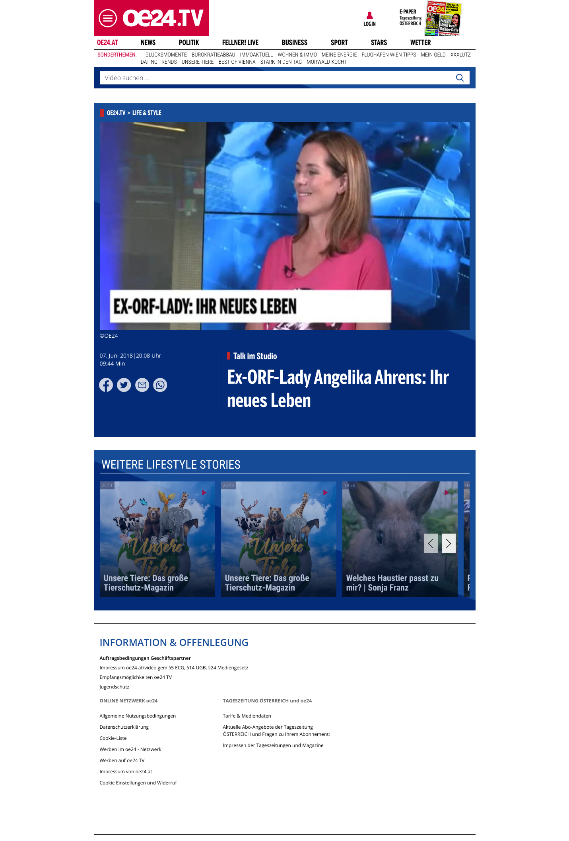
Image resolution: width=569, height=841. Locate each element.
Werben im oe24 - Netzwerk (130, 749)
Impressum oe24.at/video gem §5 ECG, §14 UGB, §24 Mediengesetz (174, 667)
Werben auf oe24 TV (122, 760)
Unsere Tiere (198, 62)
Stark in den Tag (281, 62)
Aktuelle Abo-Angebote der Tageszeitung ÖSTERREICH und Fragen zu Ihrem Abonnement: (276, 730)
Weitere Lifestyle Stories (170, 465)
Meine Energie (339, 55)
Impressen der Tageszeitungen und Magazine (273, 745)
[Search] (459, 78)
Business (294, 42)
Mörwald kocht (327, 62)
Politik (189, 42)
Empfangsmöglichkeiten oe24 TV (136, 677)
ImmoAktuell (256, 55)
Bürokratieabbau (213, 55)
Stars (379, 42)
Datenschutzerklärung (124, 727)
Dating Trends (159, 62)
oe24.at (107, 42)
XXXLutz (461, 55)
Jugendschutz (115, 686)
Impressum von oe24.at (126, 771)
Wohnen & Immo (297, 55)
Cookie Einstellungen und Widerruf (138, 782)
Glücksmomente (166, 55)
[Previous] (431, 543)
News (148, 42)
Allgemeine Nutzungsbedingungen (138, 715)
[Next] (449, 543)
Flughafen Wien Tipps (388, 55)
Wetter (420, 42)
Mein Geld (433, 55)
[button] (106, 18)
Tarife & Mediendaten (247, 715)
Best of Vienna (237, 62)
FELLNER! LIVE (240, 42)
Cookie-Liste (113, 738)
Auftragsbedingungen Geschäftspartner (145, 658)
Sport (339, 42)
